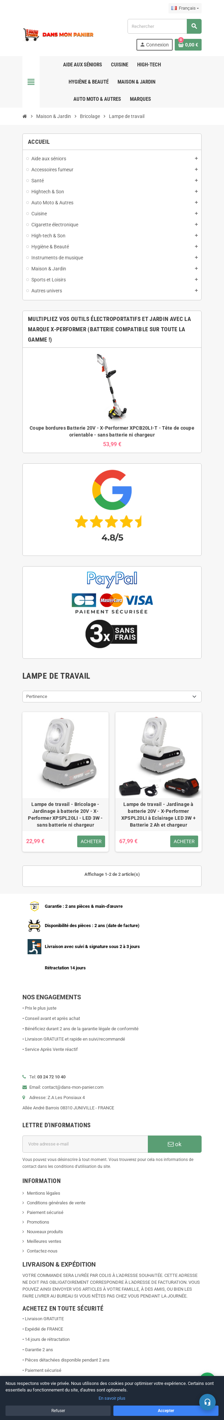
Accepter (166, 1410)
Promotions (38, 1222)
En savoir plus (112, 1398)
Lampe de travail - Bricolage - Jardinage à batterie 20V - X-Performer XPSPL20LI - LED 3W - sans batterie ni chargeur (65, 815)
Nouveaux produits (45, 1231)
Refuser (58, 1410)
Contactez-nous (42, 1251)
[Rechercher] (164, 26)
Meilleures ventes (44, 1241)
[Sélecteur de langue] (185, 8)
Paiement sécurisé (45, 1212)
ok (175, 1144)
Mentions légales (43, 1193)
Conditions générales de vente (56, 1202)
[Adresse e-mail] (85, 1144)
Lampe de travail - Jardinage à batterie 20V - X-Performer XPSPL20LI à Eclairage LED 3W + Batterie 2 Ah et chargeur (158, 815)
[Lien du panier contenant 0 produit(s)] (188, 45)
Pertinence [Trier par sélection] (36, 696)
